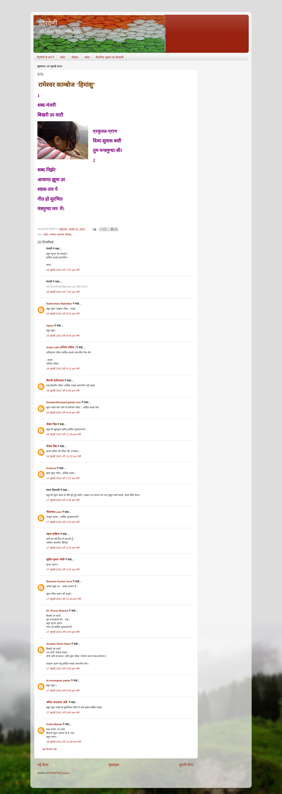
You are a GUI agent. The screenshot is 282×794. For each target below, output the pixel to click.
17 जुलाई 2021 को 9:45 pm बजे (63, 712)
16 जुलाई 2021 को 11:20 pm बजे (63, 434)
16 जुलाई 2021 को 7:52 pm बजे (63, 269)
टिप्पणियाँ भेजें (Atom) (59, 773)
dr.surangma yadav (58, 680)
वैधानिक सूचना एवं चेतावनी (109, 57)
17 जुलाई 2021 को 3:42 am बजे (63, 569)
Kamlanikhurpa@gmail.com (63, 402)
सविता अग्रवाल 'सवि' (57, 702)
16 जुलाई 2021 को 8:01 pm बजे (63, 313)
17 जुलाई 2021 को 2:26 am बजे (63, 500)
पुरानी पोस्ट (186, 765)
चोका (87, 57)
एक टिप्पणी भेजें (49, 749)
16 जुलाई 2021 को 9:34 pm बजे (63, 390)
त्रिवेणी (48, 23)
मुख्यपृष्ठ (113, 765)
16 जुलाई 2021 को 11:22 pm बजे (63, 456)
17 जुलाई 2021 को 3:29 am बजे (63, 547)
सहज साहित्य (52, 533)
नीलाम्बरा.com (53, 511)
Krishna (51, 468)
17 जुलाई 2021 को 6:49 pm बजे (63, 690)
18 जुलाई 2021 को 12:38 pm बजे (63, 741)
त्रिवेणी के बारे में (45, 57)
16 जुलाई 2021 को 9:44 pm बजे (63, 412)
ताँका (62, 57)
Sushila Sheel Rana (58, 643)
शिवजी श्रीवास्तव (55, 380)
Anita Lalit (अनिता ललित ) (61, 347)
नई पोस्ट (43, 765)
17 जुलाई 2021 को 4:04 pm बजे (63, 631)
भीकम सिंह (51, 424)
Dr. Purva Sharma (57, 610)
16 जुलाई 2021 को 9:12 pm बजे (63, 368)
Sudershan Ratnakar (59, 303)
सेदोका (74, 57)
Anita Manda (54, 724)
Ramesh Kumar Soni (59, 581)
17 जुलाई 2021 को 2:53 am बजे (63, 522)
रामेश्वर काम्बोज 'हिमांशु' (60, 234)
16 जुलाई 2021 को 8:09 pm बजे (63, 335)
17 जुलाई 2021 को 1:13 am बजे (63, 478)
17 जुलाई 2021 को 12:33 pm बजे (63, 598)
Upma (50, 325)
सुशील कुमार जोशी (55, 559)
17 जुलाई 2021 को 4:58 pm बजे (63, 668)
